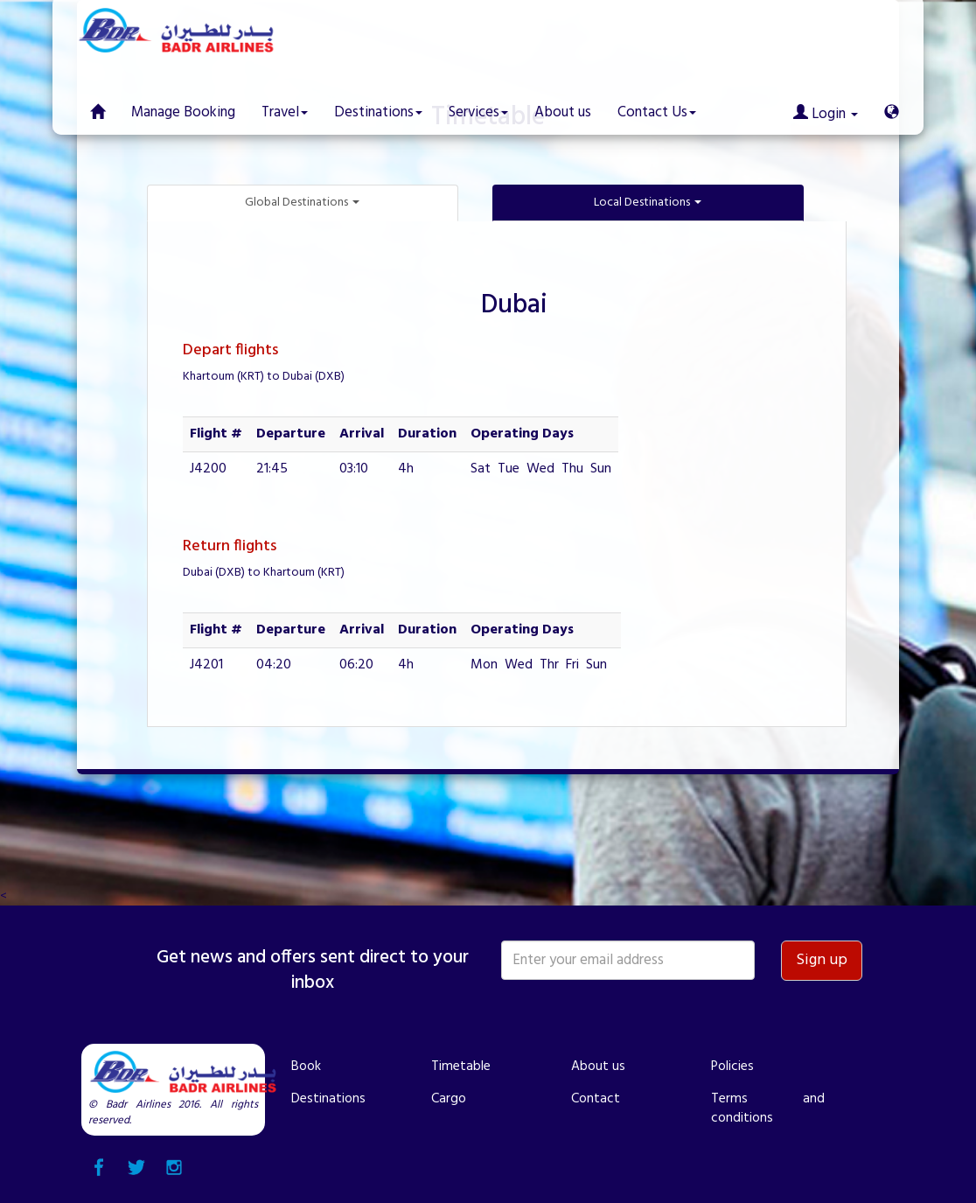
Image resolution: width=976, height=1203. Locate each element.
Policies (732, 1066)
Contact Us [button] (656, 112)
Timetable (461, 1066)
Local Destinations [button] (647, 202)
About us (562, 112)
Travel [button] (284, 112)
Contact (595, 1098)
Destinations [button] (378, 112)
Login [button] (825, 114)
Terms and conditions (768, 1108)
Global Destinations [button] (302, 202)
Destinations (328, 1098)
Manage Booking (183, 112)
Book (306, 1066)
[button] (891, 100)
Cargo (448, 1098)
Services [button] (478, 112)
